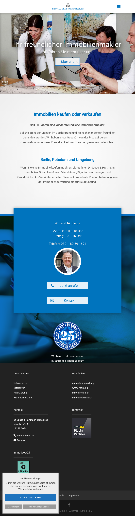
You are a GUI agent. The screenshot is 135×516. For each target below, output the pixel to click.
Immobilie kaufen (80, 392)
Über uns (67, 66)
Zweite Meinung (80, 388)
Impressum (74, 495)
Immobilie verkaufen (82, 397)
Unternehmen (20, 383)
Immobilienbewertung (83, 383)
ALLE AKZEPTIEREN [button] (30, 497)
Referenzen (19, 388)
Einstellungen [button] (13, 507)
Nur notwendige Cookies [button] (39, 507)
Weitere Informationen (30, 489)
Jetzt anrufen (70, 286)
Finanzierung (20, 392)
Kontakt (69, 300)
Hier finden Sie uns (23, 397)
